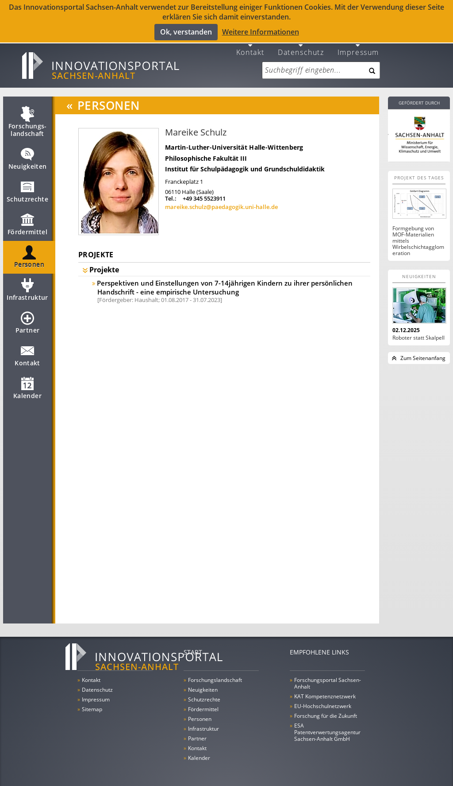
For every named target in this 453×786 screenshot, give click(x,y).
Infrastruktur (27, 290)
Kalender (27, 388)
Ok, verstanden (186, 32)
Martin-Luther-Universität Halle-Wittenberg (234, 143)
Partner (27, 322)
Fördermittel (27, 224)
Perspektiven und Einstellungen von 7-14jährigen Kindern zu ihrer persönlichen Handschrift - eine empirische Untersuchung (225, 283)
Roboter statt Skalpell (418, 334)
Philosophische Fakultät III (206, 154)
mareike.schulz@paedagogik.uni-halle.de (221, 203)
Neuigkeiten (27, 158)
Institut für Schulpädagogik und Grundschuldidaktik (245, 165)
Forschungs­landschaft (27, 122)
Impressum (358, 47)
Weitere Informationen (260, 32)
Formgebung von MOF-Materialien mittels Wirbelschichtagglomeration (418, 236)
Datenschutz (301, 47)
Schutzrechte (27, 191)
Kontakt (250, 47)
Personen (29, 257)
